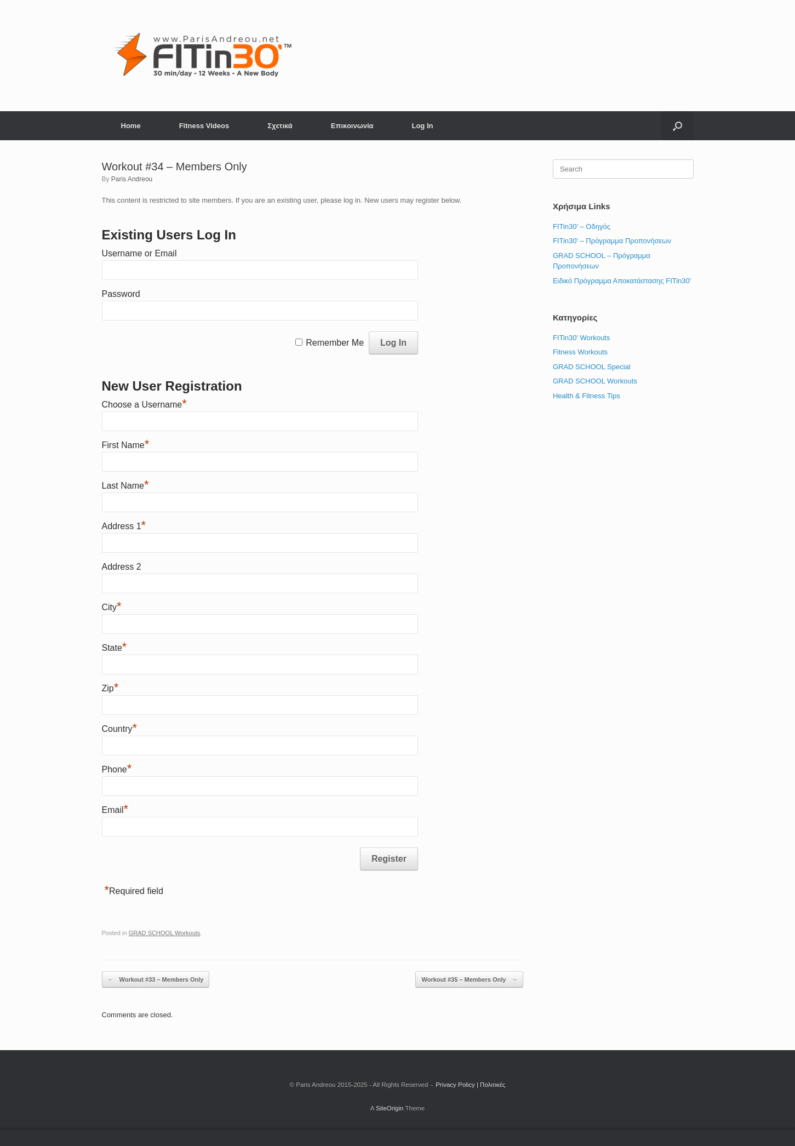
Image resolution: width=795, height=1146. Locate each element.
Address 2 (121, 566)
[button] (677, 125)
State (114, 647)
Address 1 (124, 526)
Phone (117, 769)
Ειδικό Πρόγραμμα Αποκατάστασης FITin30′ (622, 281)
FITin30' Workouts (581, 338)
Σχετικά (280, 126)
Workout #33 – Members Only (156, 979)
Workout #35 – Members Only (469, 979)
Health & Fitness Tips (586, 396)
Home (131, 126)
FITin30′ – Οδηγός (581, 226)
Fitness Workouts (580, 352)
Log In (422, 126)
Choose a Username (144, 404)
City (112, 607)
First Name (126, 445)
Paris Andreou (131, 179)
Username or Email (139, 253)
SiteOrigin (390, 1108)
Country (120, 729)
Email (115, 810)
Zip (110, 688)
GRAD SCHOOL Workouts (165, 933)
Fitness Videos (204, 126)
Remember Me (335, 342)
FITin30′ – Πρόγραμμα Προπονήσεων (612, 241)
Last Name (125, 485)
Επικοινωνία (352, 126)
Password (121, 294)
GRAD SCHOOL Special (592, 367)
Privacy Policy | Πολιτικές (470, 1084)
